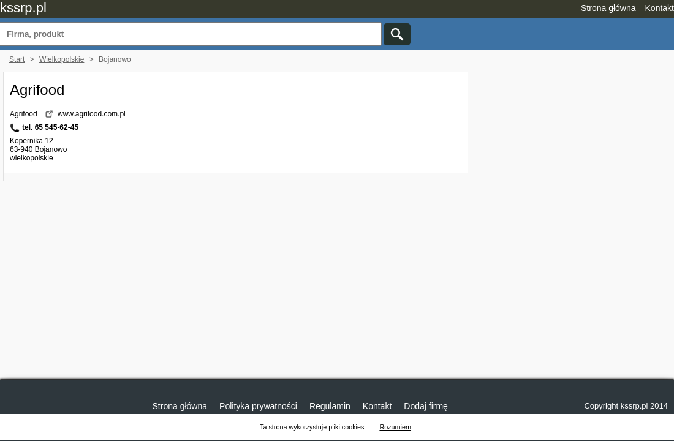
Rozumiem (395, 427)
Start (17, 59)
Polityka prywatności (258, 406)
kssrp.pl (23, 7)
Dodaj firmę (426, 406)
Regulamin (329, 406)
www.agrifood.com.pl (92, 114)
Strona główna (608, 8)
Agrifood (37, 89)
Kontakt (659, 8)
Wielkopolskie (61, 59)
